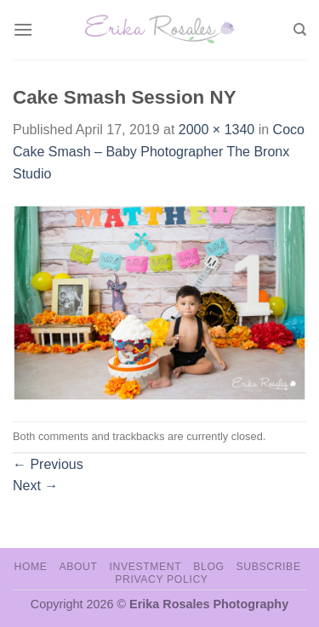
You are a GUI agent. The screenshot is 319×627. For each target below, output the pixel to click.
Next (35, 485)
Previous (48, 464)
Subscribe (268, 567)
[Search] (299, 30)
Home (30, 567)
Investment (145, 567)
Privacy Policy (161, 579)
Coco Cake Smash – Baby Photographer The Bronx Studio (159, 151)
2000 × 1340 (216, 129)
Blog (208, 567)
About (78, 567)
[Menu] (23, 29)
